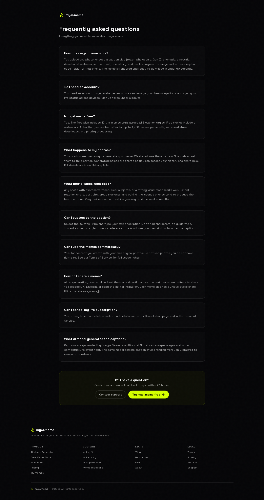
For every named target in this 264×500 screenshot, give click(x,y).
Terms (191, 452)
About (138, 467)
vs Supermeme (92, 462)
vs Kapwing (89, 457)
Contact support (110, 394)
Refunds (192, 462)
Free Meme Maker (41, 457)
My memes (37, 472)
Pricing (35, 467)
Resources (141, 457)
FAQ (137, 462)
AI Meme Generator (42, 452)
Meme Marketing (93, 467)
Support (192, 467)
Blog (138, 452)
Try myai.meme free (148, 394)
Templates (37, 462)
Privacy (192, 457)
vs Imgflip (88, 452)
